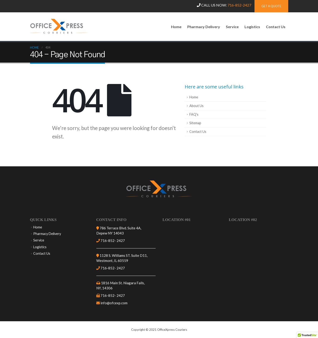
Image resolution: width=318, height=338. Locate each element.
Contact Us (275, 26)
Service (232, 26)
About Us (196, 106)
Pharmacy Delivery (203, 26)
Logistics (252, 26)
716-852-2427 (239, 5)
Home (176, 26)
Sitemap (195, 123)
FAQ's (193, 114)
